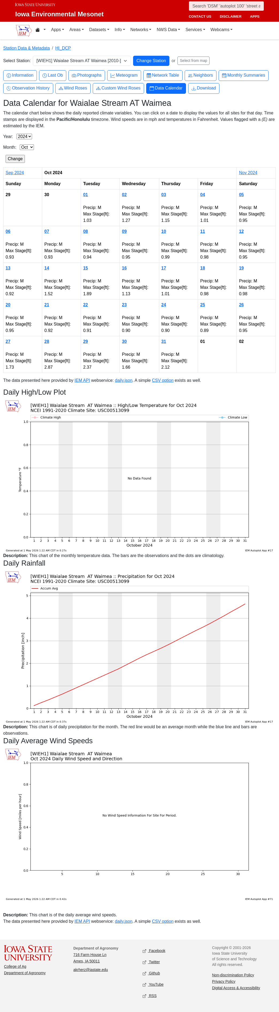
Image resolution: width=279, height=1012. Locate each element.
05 (241, 194)
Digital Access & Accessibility (236, 988)
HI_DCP (63, 48)
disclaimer (231, 16)
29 (85, 341)
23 (124, 305)
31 (163, 341)
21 (46, 305)
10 (163, 231)
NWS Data (167, 29)
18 (202, 268)
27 (8, 341)
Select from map (193, 60)
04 (202, 194)
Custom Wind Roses (118, 88)
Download (204, 88)
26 (241, 305)
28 (46, 341)
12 (241, 231)
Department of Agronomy (25, 973)
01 (85, 194)
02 (124, 194)
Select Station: (17, 60)
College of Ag (15, 966)
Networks (139, 29)
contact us (200, 16)
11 (202, 231)
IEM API (82, 380)
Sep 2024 (15, 172)
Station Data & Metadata (26, 48)
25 (202, 305)
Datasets (97, 29)
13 (8, 268)
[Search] (226, 6)
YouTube (153, 984)
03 (163, 194)
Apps (56, 29)
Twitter (151, 962)
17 (163, 268)
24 (163, 305)
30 (124, 341)
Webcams (220, 29)
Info (118, 29)
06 (8, 231)
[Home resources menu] (40, 30)
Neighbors (200, 75)
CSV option (162, 380)
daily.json (124, 380)
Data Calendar (166, 88)
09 (124, 231)
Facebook (154, 951)
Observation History (28, 88)
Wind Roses (73, 88)
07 (46, 231)
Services (193, 29)
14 (46, 268)
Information (20, 75)
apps (254, 16)
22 (85, 305)
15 (85, 268)
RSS (150, 996)
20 (8, 305)
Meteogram (124, 75)
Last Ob (52, 75)
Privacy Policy (223, 981)
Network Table (163, 75)
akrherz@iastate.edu (90, 970)
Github (151, 973)
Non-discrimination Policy (233, 975)
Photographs (87, 75)
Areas (75, 29)
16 (124, 268)
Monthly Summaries (243, 75)
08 (85, 231)
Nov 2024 (248, 172)
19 (241, 268)
